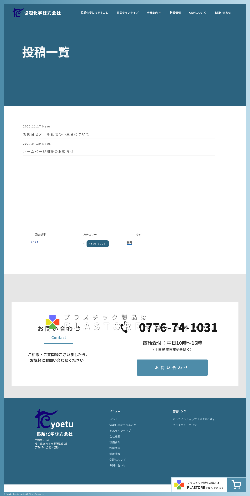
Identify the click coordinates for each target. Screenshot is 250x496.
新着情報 (175, 12)
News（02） (97, 243)
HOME (113, 419)
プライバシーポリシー (186, 425)
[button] (154, 13)
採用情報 (114, 448)
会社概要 (114, 436)
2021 (35, 242)
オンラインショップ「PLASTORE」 (194, 419)
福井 (129, 242)
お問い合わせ (222, 12)
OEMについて (197, 12)
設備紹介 (114, 442)
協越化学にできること (94, 12)
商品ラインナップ (127, 12)
